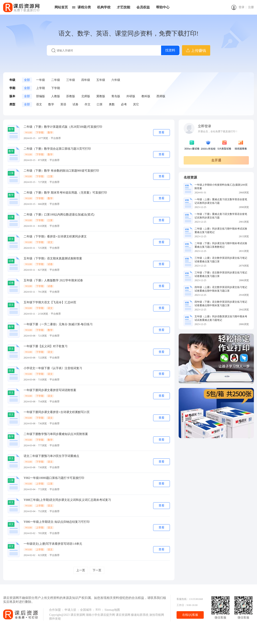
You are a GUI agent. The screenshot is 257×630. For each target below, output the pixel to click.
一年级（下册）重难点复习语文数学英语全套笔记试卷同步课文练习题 (221, 216)
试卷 (75, 104)
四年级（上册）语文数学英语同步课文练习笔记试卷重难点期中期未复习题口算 (221, 289)
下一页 (97, 570)
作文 (87, 104)
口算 (100, 104)
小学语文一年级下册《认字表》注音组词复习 (53, 368)
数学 (51, 104)
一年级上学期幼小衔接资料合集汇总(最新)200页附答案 (221, 186)
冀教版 (100, 96)
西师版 (160, 96)
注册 (251, 7)
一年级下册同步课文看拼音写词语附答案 (50, 390)
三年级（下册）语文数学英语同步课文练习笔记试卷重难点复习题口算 (221, 274)
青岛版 (115, 96)
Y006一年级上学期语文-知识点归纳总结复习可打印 (57, 521)
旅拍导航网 (156, 614)
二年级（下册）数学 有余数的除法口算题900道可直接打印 (61, 170)
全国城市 (86, 609)
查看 (161, 132)
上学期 (40, 88)
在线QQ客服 (190, 614)
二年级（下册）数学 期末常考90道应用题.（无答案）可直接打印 (65, 192)
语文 (39, 104)
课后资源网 (77, 614)
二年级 (55, 80)
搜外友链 (55, 618)
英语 (63, 104)
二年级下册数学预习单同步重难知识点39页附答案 (56, 434)
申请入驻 (70, 609)
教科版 (145, 96)
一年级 (40, 80)
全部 (27, 80)
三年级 (70, 80)
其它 (136, 104)
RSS (98, 609)
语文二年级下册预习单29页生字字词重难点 (51, 456)
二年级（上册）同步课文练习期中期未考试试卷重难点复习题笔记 (221, 230)
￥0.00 (28, 132)
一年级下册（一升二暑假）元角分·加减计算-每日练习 (58, 324)
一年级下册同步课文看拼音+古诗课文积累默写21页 (57, 412)
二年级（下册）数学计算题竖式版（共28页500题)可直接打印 (63, 126)
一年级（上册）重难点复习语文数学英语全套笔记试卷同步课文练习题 (221, 201)
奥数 (112, 104)
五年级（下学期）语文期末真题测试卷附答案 (53, 258)
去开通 (216, 160)
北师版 (85, 96)
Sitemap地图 (112, 609)
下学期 (55, 88)
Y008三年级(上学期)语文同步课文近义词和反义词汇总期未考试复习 (67, 499)
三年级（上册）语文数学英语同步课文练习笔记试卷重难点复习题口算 (221, 259)
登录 (241, 7)
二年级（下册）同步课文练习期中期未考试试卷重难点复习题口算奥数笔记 (221, 245)
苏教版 (70, 96)
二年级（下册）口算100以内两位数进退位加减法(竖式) (59, 214)
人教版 (55, 96)
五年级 (100, 80)
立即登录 (204, 126)
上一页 (80, 570)
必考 (124, 104)
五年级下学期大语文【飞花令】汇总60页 (50, 302)
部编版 (40, 96)
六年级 (115, 80)
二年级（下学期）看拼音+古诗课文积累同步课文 (55, 236)
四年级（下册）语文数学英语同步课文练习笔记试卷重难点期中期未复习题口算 (221, 303)
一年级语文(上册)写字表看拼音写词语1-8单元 (53, 543)
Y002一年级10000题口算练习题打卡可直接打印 (54, 478)
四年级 (85, 80)
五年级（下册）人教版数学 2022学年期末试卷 (53, 280)
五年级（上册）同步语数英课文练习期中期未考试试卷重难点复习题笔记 (221, 318)
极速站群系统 (140, 614)
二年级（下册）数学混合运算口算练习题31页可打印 (57, 148)
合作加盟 (55, 609)
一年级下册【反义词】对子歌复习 (45, 346)
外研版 (130, 96)
